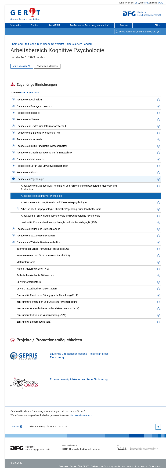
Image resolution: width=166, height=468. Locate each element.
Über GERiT (54, 25)
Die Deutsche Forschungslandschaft (90, 25)
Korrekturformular (80, 415)
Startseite (15, 25)
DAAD (160, 2)
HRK (146, 2)
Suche (34, 25)
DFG (137, 2)
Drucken (16, 426)
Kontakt (130, 466)
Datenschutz (155, 466)
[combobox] (137, 31)
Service (124, 25)
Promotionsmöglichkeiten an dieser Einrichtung (79, 379)
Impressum (141, 466)
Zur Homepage (20, 66)
